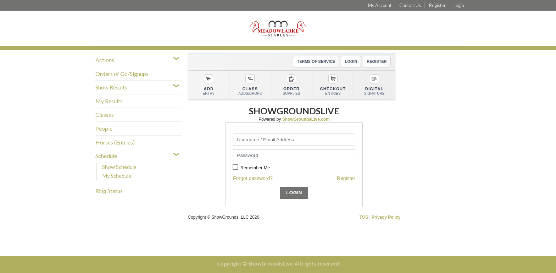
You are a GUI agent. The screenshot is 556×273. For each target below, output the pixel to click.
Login (459, 5)
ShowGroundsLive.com (306, 119)
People (103, 128)
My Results (109, 101)
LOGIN (351, 61)
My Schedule (116, 176)
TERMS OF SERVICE (316, 61)
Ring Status (109, 190)
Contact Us (410, 5)
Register (437, 5)
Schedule (106, 155)
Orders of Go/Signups (122, 73)
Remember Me (255, 167)
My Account (379, 5)
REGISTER (377, 61)
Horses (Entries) (115, 142)
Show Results (111, 87)
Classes (104, 114)
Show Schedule (119, 167)
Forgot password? (253, 178)
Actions (104, 59)
